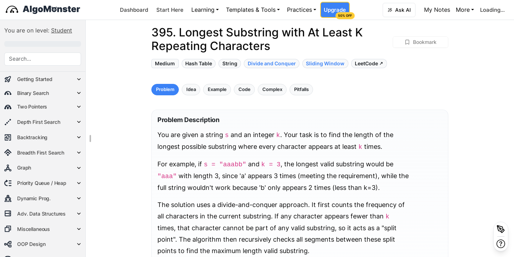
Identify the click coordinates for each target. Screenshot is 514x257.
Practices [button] (299, 9)
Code (244, 89)
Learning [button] (203, 9)
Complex (272, 89)
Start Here (169, 9)
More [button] (463, 9)
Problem (165, 89)
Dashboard (134, 9)
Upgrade (336, 12)
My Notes (437, 9)
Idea (191, 89)
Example (217, 89)
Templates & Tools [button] (251, 9)
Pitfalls (301, 89)
